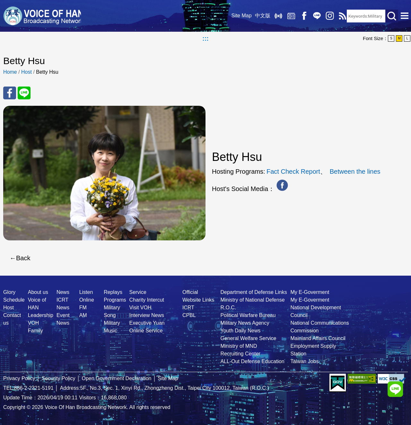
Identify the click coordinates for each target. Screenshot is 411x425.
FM (83, 307)
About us (38, 292)
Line (314, 16)
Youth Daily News (240, 330)
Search (391, 16)
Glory (9, 292)
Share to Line (24, 93)
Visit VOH (140, 307)
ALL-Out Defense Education (252, 361)
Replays (289, 16)
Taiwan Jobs (304, 361)
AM (83, 315)
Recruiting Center (240, 353)
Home (10, 72)
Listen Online (276, 16)
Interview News (146, 315)
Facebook (301, 16)
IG (327, 16)
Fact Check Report (293, 171)
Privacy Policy (19, 378)
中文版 (260, 16)
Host (26, 72)
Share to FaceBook (9, 93)
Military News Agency (244, 323)
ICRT (188, 307)
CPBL (189, 315)
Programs (115, 300)
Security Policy (58, 378)
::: (205, 38)
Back (23, 258)
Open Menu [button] (404, 16)
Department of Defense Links (253, 292)
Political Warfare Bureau (247, 315)
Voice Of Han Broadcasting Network (43, 16)
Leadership (40, 315)
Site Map (239, 16)
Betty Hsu (47, 72)
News (63, 292)
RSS (340, 16)
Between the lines (355, 171)
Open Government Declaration (117, 378)
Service (137, 292)
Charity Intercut (146, 300)
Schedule (14, 300)
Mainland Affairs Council (317, 338)
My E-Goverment (309, 292)
